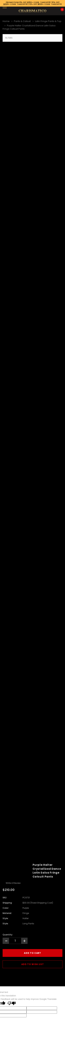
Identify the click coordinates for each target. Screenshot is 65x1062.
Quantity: (8, 934)
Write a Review (13, 883)
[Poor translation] (11, 1003)
